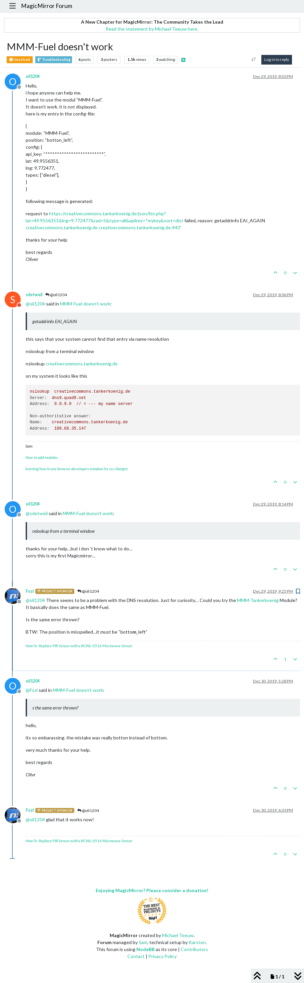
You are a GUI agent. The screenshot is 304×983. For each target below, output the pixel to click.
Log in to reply (276, 59)
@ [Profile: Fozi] (32, 690)
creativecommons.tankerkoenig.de (62, 227)
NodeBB (145, 949)
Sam (143, 942)
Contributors (194, 949)
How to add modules (41, 457)
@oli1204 (56, 294)
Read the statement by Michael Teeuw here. (152, 29)
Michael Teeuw (178, 935)
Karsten (197, 942)
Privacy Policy (162, 956)
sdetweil (34, 294)
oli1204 (33, 76)
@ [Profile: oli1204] (35, 303)
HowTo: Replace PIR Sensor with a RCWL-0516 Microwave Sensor (78, 645)
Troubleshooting (53, 60)
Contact (136, 956)
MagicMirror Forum (46, 5)
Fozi (30, 591)
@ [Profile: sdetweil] (37, 513)
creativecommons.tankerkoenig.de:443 (139, 227)
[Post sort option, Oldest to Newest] (253, 59)
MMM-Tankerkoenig (258, 600)
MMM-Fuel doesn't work (85, 303)
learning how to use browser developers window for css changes (76, 468)
